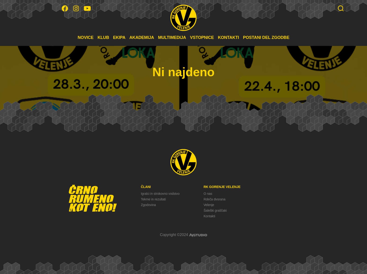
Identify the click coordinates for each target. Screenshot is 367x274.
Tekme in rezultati (153, 199)
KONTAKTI (228, 37)
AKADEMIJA (141, 37)
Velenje (209, 205)
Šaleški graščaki (215, 210)
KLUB (103, 37)
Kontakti (209, 216)
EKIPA (119, 37)
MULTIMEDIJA (172, 37)
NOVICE (86, 37)
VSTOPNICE (202, 37)
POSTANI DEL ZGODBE (266, 37)
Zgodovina (148, 205)
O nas (208, 193)
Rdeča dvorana (214, 199)
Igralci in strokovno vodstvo (160, 193)
